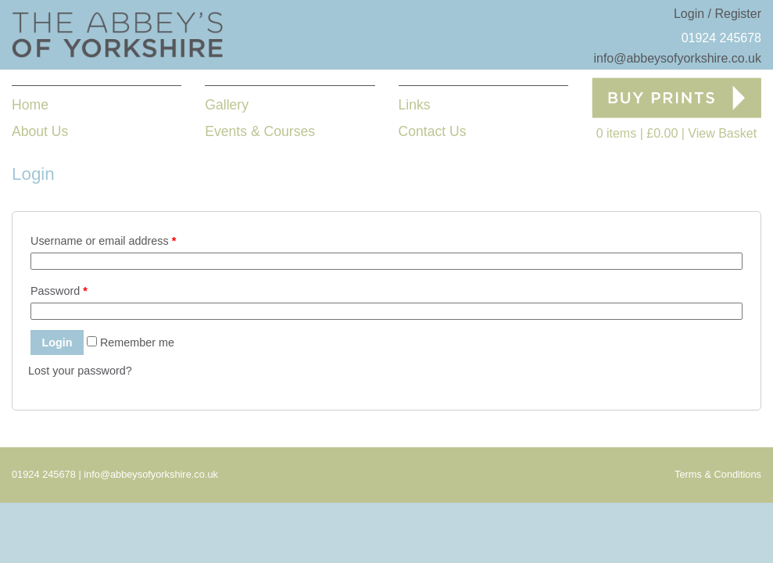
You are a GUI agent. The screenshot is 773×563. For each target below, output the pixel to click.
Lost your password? (80, 370)
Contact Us (433, 131)
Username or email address (103, 241)
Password (59, 291)
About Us (40, 131)
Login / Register (717, 13)
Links (415, 105)
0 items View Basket (676, 133)
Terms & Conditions (718, 474)
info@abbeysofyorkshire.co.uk (677, 58)
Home (30, 105)
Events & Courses (260, 131)
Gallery (227, 105)
